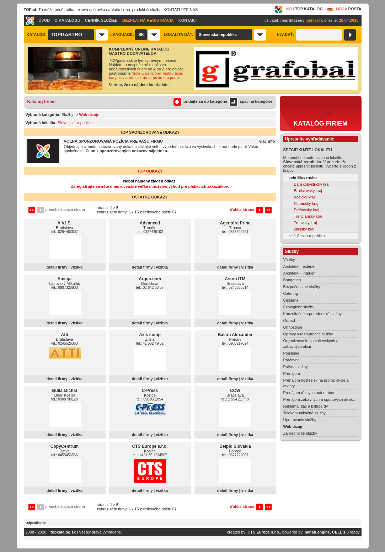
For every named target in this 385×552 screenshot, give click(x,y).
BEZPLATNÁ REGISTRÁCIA (148, 20)
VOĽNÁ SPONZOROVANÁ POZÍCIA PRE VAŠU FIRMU (113, 141)
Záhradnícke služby (300, 433)
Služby (67, 114)
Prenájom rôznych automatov (308, 393)
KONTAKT (187, 20)
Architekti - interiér (299, 273)
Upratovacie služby (299, 420)
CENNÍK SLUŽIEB (101, 20)
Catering (290, 293)
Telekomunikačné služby (304, 413)
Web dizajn (293, 426)
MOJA (343, 9)
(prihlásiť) (313, 20)
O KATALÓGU (67, 20)
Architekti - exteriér (299, 266)
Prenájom (291, 373)
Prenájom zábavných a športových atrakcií (320, 399)
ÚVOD (44, 20)
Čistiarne (291, 300)
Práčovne (291, 360)
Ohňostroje (293, 327)
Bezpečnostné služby (301, 287)
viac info (267, 141)
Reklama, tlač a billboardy (305, 406)
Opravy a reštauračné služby (308, 334)
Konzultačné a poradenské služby (312, 314)
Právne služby (295, 367)
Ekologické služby (298, 307)
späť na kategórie (249, 101)
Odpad (289, 320)
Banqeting (292, 280)
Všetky (289, 260)
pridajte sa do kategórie (200, 101)
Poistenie (291, 353)
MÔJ (298, 9)
